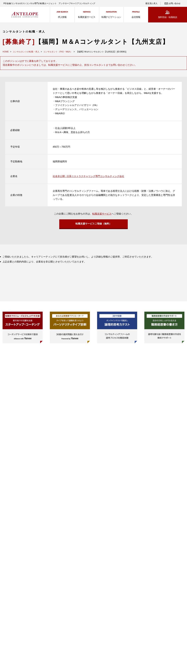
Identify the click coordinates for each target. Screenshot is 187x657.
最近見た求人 (151, 3)
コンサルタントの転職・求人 (26, 52)
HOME (6, 52)
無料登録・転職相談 (167, 17)
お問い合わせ (174, 3)
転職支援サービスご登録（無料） (93, 224)
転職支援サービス (101, 213)
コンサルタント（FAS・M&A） (57, 52)
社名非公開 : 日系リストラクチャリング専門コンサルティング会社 (88, 176)
